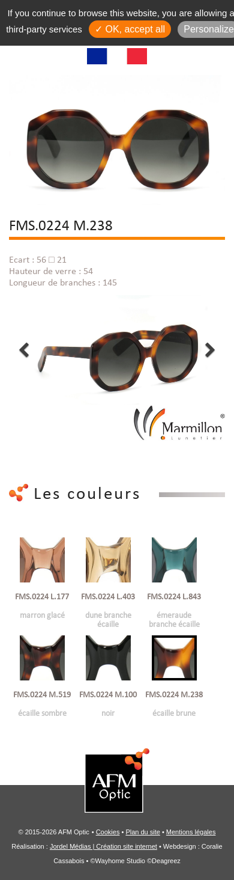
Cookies (108, 832)
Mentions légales (191, 832)
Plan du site (142, 832)
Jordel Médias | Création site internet (103, 846)
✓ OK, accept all (130, 29)
